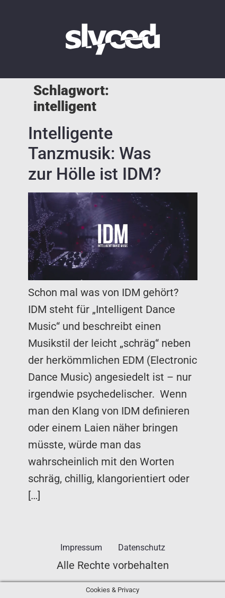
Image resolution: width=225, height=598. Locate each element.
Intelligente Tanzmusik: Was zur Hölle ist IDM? (94, 153)
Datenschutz (141, 547)
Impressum (81, 547)
